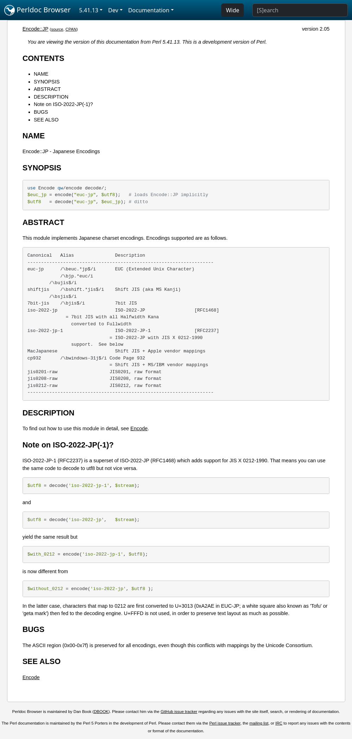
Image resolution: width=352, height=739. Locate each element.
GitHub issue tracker (179, 711)
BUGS (41, 112)
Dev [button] (113, 10)
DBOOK (101, 711)
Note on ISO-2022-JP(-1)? (63, 104)
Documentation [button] (148, 10)
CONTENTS (43, 58)
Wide (232, 10)
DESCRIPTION (51, 97)
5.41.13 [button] (88, 10)
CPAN (71, 29)
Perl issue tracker (224, 723)
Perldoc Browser (37, 10)
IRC (278, 723)
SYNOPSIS (47, 81)
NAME (41, 74)
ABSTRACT (47, 89)
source (57, 29)
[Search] (300, 10)
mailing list (258, 723)
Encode (139, 428)
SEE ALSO (46, 120)
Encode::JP (35, 29)
